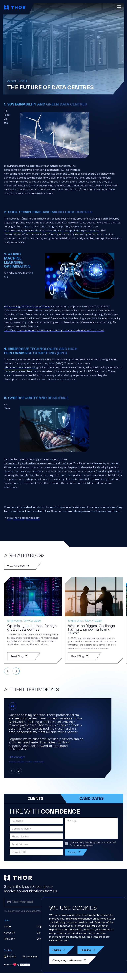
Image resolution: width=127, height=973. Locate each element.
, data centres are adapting (21, 367)
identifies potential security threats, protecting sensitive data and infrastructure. (54, 330)
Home (7, 926)
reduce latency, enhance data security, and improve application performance (51, 230)
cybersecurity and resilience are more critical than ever (38, 463)
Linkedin (10, 956)
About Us (9, 932)
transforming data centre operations (27, 306)
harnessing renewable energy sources (27, 173)
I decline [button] (91, 950)
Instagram (30, 956)
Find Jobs (9, 938)
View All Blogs (23, 566)
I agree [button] (62, 950)
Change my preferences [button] (72, 960)
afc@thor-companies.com (23, 517)
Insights (41, 926)
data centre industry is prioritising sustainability (33, 169)
